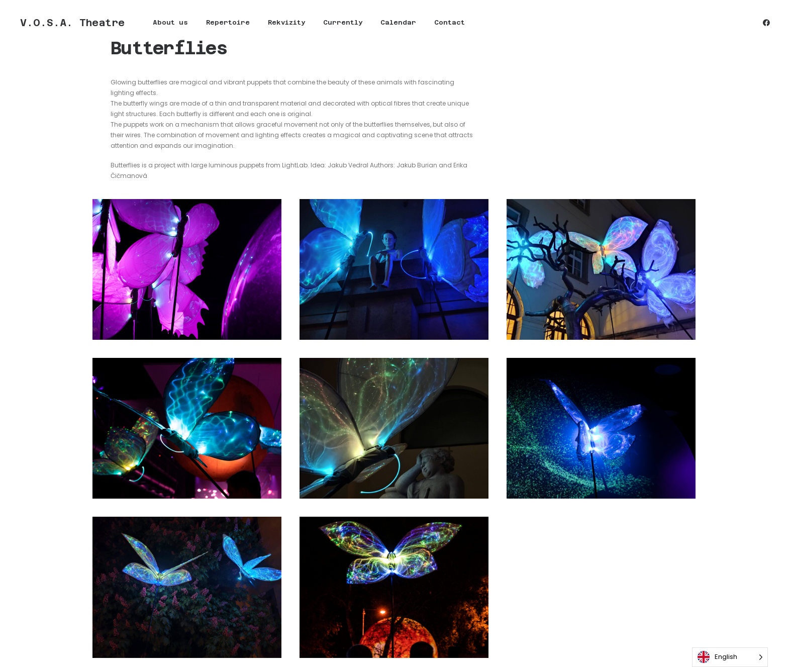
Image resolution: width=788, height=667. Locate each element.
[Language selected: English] (730, 657)
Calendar (392, 23)
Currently (336, 23)
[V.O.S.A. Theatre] (69, 23)
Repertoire (222, 23)
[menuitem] (164, 23)
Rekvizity (280, 23)
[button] (766, 23)
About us (164, 23)
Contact (443, 23)
